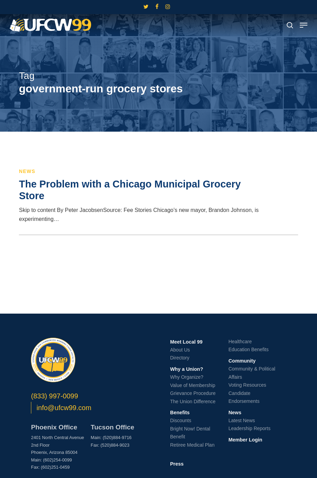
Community (241, 361)
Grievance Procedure (193, 393)
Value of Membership (192, 385)
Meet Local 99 (186, 342)
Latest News (241, 420)
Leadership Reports (249, 428)
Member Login (245, 440)
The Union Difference (193, 401)
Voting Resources (247, 385)
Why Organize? (186, 377)
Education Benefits (248, 349)
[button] (303, 25)
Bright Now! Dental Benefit (190, 433)
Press (177, 464)
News (27, 171)
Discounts (180, 420)
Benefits (180, 412)
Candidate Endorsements (243, 397)
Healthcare (240, 341)
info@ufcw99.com (63, 407)
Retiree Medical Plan (192, 445)
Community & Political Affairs (251, 373)
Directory (179, 357)
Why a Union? (186, 369)
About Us (180, 350)
